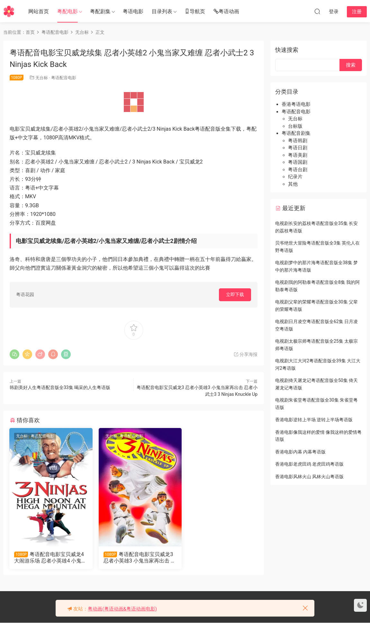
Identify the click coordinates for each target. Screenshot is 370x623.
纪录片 (295, 177)
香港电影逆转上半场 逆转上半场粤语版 (314, 419)
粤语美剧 (297, 155)
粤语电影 (133, 11)
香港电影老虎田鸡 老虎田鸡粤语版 (309, 464)
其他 (293, 184)
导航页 (195, 11)
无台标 (41, 77)
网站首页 (38, 11)
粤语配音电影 (63, 77)
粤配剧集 (100, 11)
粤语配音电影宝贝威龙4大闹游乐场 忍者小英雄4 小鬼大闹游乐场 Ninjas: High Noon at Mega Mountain (48, 557)
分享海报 (245, 354)
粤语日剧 (297, 148)
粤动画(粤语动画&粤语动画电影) (122, 609)
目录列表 (162, 11)
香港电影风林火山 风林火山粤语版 (309, 476)
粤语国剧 (297, 162)
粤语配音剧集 (296, 133)
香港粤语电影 (296, 104)
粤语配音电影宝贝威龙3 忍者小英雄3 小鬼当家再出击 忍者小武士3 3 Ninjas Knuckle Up (133, 557)
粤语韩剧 (297, 141)
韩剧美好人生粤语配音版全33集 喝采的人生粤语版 (60, 387)
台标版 (295, 126)
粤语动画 (226, 11)
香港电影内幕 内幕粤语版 (300, 451)
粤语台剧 (297, 169)
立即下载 (235, 294)
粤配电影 (67, 11)
